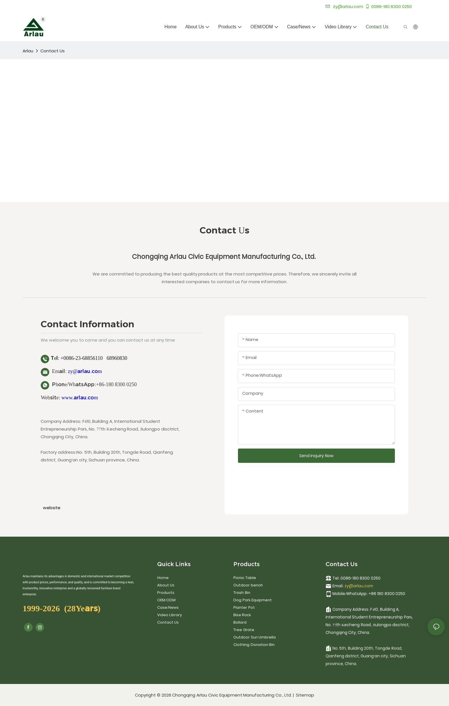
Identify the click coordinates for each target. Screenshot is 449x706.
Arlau (28, 51)
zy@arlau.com (85, 371)
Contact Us (52, 51)
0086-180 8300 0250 (388, 6)
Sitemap (304, 695)
